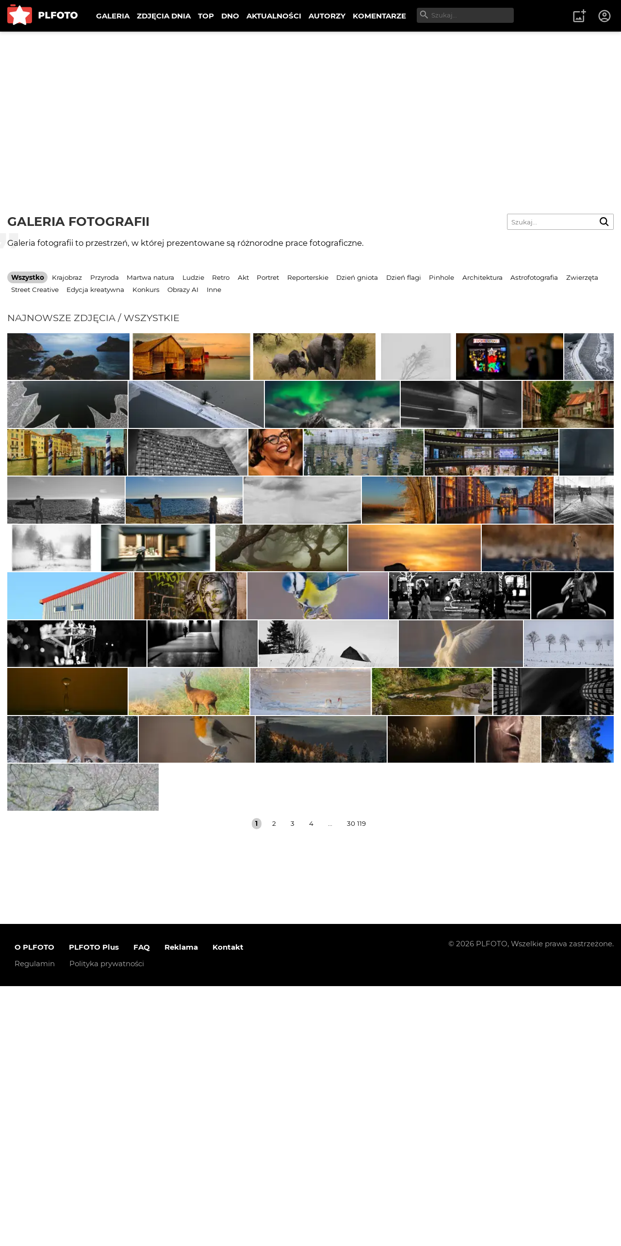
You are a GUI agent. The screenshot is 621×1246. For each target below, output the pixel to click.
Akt (243, 277)
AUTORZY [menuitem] (327, 15)
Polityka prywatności (106, 1223)
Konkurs (146, 289)
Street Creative (35, 289)
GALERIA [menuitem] (113, 15)
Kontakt (228, 1207)
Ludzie (193, 277)
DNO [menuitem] (230, 15)
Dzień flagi (403, 277)
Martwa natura (150, 277)
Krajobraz (67, 277)
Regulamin (35, 1223)
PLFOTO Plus (94, 1207)
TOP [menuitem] (206, 15)
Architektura (482, 277)
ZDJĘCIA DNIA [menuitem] (164, 15)
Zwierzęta (582, 277)
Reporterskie (307, 277)
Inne (214, 289)
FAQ (141, 1207)
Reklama (181, 1207)
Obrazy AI (182, 289)
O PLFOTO (34, 1207)
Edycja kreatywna (95, 289)
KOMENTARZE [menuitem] (379, 15)
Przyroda (104, 277)
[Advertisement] (310, 104)
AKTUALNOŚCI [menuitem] (273, 15)
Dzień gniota (357, 277)
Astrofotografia (534, 277)
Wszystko (27, 277)
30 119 (356, 1083)
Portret (268, 277)
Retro (220, 277)
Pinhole (441, 277)
